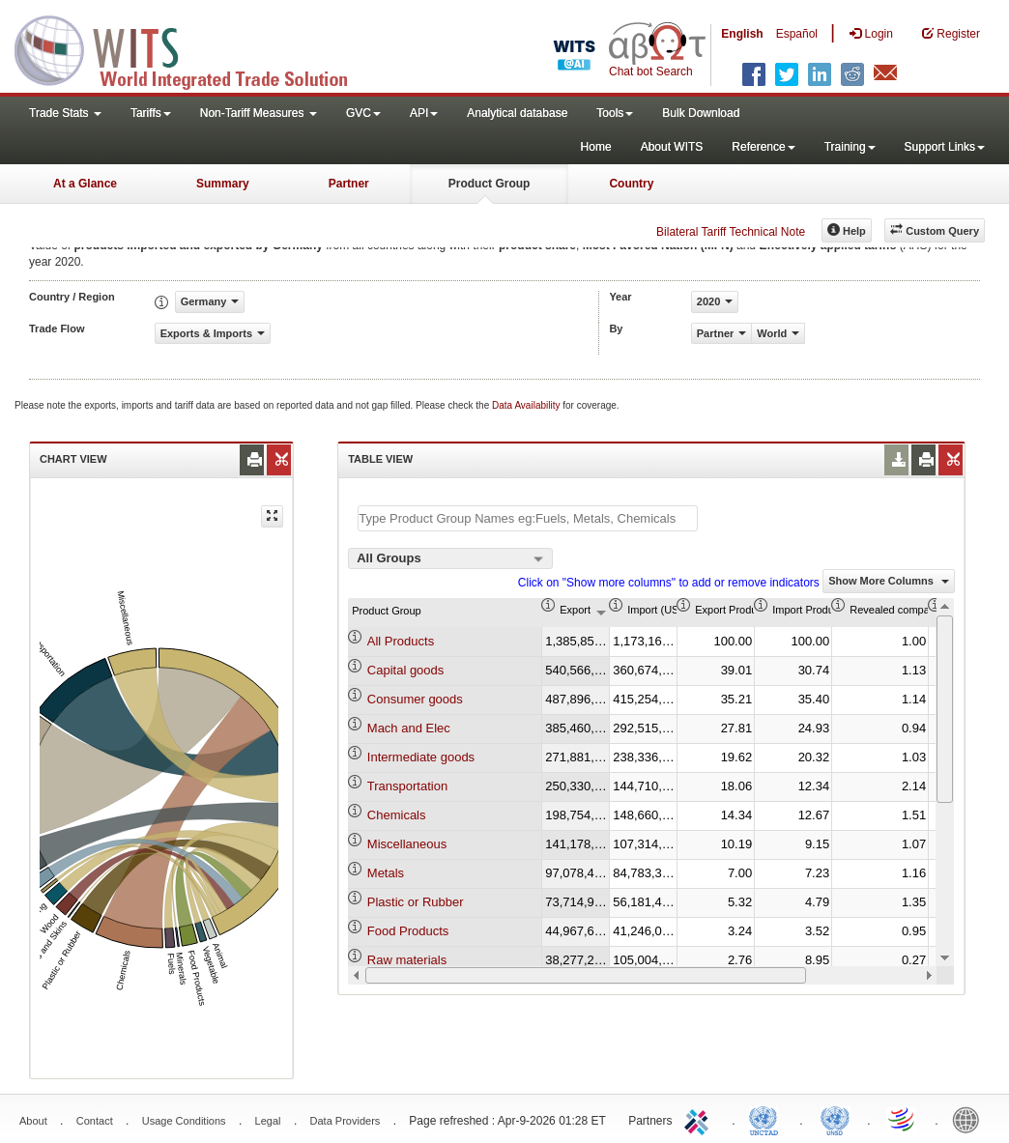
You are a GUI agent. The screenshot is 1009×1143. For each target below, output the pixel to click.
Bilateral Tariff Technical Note (730, 232)
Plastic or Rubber (415, 902)
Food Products (408, 931)
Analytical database (517, 113)
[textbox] (528, 518)
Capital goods (406, 670)
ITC (699, 1119)
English (742, 34)
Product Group (489, 183)
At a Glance (85, 183)
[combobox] (450, 558)
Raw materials (407, 960)
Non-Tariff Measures (258, 113)
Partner (349, 183)
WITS (193, 48)
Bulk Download (700, 113)
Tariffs (150, 113)
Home (596, 147)
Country (631, 183)
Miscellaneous (407, 844)
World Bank (970, 1119)
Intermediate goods (421, 757)
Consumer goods (415, 699)
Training (850, 147)
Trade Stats (65, 113)
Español (797, 34)
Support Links (945, 147)
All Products (400, 641)
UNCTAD (767, 1119)
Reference (763, 147)
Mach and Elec (408, 728)
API (424, 113)
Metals (385, 873)
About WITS (672, 147)
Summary (222, 183)
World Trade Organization (902, 1119)
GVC (363, 113)
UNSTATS (835, 1119)
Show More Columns (888, 580)
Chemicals (396, 815)
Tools (614, 113)
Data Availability (527, 405)
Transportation (407, 786)
